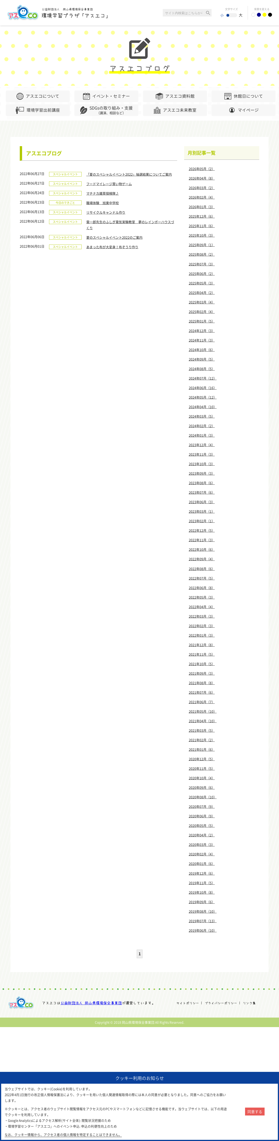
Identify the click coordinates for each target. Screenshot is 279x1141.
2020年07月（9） (202, 806)
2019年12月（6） (202, 873)
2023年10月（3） (202, 463)
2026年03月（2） (202, 187)
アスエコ (22, 1003)
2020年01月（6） (202, 863)
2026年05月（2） (202, 168)
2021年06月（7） (202, 701)
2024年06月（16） (203, 387)
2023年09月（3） (202, 473)
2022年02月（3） (202, 625)
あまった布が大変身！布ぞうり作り (112, 247)
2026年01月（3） (202, 206)
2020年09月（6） (202, 787)
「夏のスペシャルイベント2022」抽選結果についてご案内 (129, 174)
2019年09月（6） (202, 901)
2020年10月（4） (202, 778)
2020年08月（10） (203, 797)
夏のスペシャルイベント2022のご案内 (114, 237)
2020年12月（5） (202, 759)
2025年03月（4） (202, 302)
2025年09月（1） (202, 244)
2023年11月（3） (202, 454)
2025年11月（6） (202, 225)
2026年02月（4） (202, 197)
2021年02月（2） (202, 740)
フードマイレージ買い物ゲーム (109, 183)
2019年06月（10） (203, 930)
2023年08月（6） (202, 482)
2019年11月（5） (202, 882)
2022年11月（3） (202, 540)
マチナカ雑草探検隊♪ (102, 193)
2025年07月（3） (202, 264)
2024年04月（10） (203, 406)
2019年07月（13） (203, 921)
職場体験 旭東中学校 (102, 202)
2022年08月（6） (202, 568)
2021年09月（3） (202, 673)
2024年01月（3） (202, 435)
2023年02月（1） (202, 521)
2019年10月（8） (202, 892)
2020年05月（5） (202, 825)
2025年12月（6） (202, 216)
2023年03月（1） (202, 511)
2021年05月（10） (203, 711)
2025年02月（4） (202, 311)
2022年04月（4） (202, 606)
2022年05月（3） (202, 597)
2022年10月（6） (202, 549)
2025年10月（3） (202, 235)
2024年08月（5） (202, 368)
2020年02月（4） (202, 854)
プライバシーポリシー (221, 1003)
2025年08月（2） (202, 254)
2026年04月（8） (202, 178)
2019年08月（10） (203, 911)
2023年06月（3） (202, 502)
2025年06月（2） (202, 273)
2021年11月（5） (202, 654)
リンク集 (249, 1003)
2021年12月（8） (202, 644)
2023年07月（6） (202, 492)
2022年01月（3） (202, 635)
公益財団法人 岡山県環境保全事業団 (91, 1003)
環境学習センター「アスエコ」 (60, 13)
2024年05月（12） (203, 397)
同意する (254, 1111)
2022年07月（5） (202, 578)
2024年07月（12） (203, 378)
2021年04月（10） (203, 721)
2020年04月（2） (202, 835)
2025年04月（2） (202, 292)
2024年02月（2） (202, 425)
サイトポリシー (187, 1003)
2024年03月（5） (202, 416)
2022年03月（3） (202, 616)
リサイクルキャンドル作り (105, 212)
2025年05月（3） (202, 283)
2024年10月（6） (202, 349)
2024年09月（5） (202, 359)
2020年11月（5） (202, 768)
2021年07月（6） (202, 692)
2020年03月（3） (202, 844)
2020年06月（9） (202, 816)
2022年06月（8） (202, 587)
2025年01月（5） (202, 321)
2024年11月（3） (202, 340)
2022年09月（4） (202, 559)
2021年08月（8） (202, 682)
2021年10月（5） (202, 663)
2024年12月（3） (202, 330)
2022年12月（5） (202, 530)
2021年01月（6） (202, 749)
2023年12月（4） (202, 444)
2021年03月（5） (202, 730)
